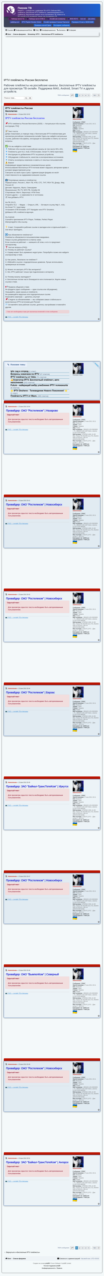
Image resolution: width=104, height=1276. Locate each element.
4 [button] (85, 95)
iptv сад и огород (20, 371)
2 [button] (79, 95)
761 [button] (94, 95)
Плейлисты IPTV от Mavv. (24, 396)
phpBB (47, 1263)
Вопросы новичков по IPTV (25, 374)
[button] (72, 95)
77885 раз (86, 148)
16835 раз (86, 146)
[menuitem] (23, 30)
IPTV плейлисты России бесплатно (26, 80)
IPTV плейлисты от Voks (23, 377)
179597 (83, 122)
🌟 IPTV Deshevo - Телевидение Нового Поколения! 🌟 (39, 391)
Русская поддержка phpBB (52, 1266)
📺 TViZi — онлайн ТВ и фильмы (16, 317)
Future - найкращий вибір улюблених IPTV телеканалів (39, 385)
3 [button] (82, 95)
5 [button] (88, 95)
